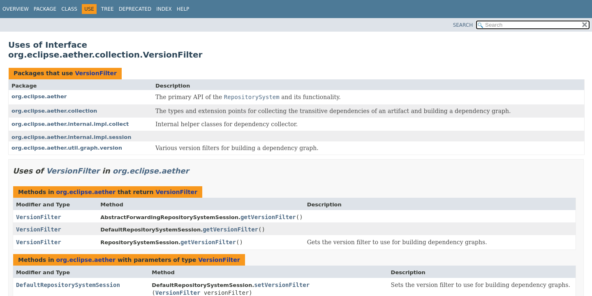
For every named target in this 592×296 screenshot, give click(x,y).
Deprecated (135, 9)
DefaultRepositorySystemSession (68, 285)
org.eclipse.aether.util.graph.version (67, 148)
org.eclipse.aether (39, 96)
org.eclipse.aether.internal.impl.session (72, 137)
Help (183, 9)
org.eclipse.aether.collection (54, 111)
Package (45, 9)
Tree (107, 9)
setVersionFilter (282, 285)
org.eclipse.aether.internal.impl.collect (70, 124)
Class (69, 9)
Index (164, 9)
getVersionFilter (268, 217)
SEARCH (463, 25)
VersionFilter (95, 73)
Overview (15, 9)
